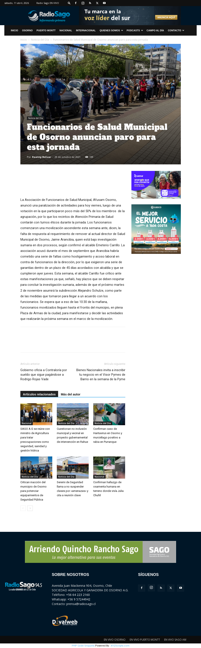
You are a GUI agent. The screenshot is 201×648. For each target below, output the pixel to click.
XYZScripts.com (120, 645)
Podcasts (135, 30)
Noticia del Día (40, 39)
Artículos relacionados (39, 394)
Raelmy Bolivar (41, 157)
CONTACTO (176, 30)
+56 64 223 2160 (78, 595)
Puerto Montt (46, 30)
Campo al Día (155, 30)
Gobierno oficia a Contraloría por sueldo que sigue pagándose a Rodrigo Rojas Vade (43, 374)
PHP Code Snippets (83, 645)
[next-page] (30, 508)
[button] (69, 3)
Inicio (23, 39)
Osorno (27, 30)
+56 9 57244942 (78, 599)
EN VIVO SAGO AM (175, 639)
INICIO (14, 30)
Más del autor (70, 394)
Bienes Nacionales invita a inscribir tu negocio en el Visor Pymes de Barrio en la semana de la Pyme (100, 374)
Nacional (65, 30)
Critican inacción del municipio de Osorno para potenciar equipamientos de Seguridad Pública (33, 491)
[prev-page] (23, 508)
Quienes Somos (111, 30)
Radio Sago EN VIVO (47, 3)
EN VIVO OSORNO (115, 639)
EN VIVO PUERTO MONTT (145, 639)
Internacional (86, 30)
